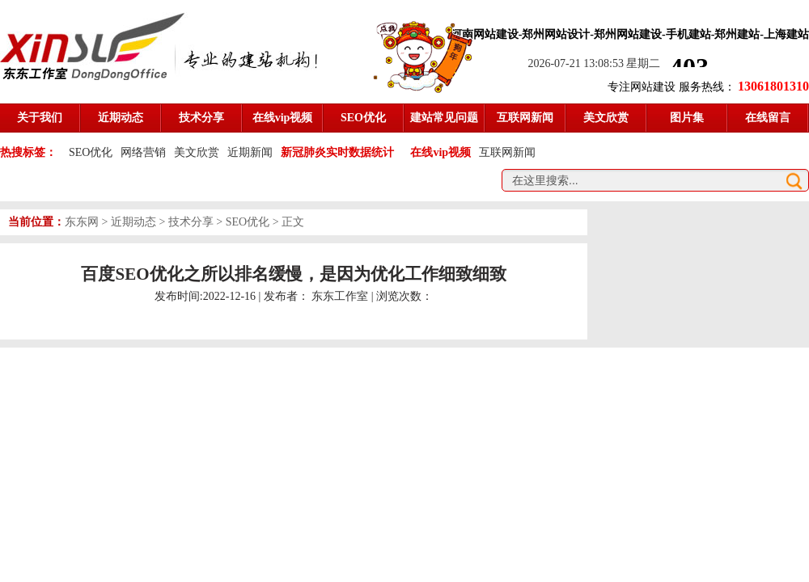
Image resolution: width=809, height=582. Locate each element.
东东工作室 (339, 296)
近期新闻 (250, 152)
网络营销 (143, 152)
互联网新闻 (507, 152)
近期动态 (133, 222)
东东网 (82, 222)
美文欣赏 (196, 152)
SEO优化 (90, 152)
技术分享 (191, 222)
